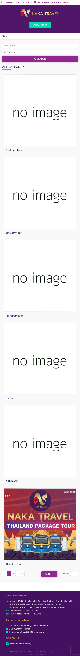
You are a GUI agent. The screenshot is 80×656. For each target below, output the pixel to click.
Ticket (9, 398)
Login (58, 652)
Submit (49, 574)
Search (40, 59)
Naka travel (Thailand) (49, 2)
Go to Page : (64, 573)
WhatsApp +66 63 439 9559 (19, 2)
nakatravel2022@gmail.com (30, 631)
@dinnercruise (23, 628)
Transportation (14, 316)
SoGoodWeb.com (44, 654)
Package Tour (14, 150)
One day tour (13, 233)
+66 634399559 (40, 625)
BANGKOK (12, 481)
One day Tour (14, 564)
